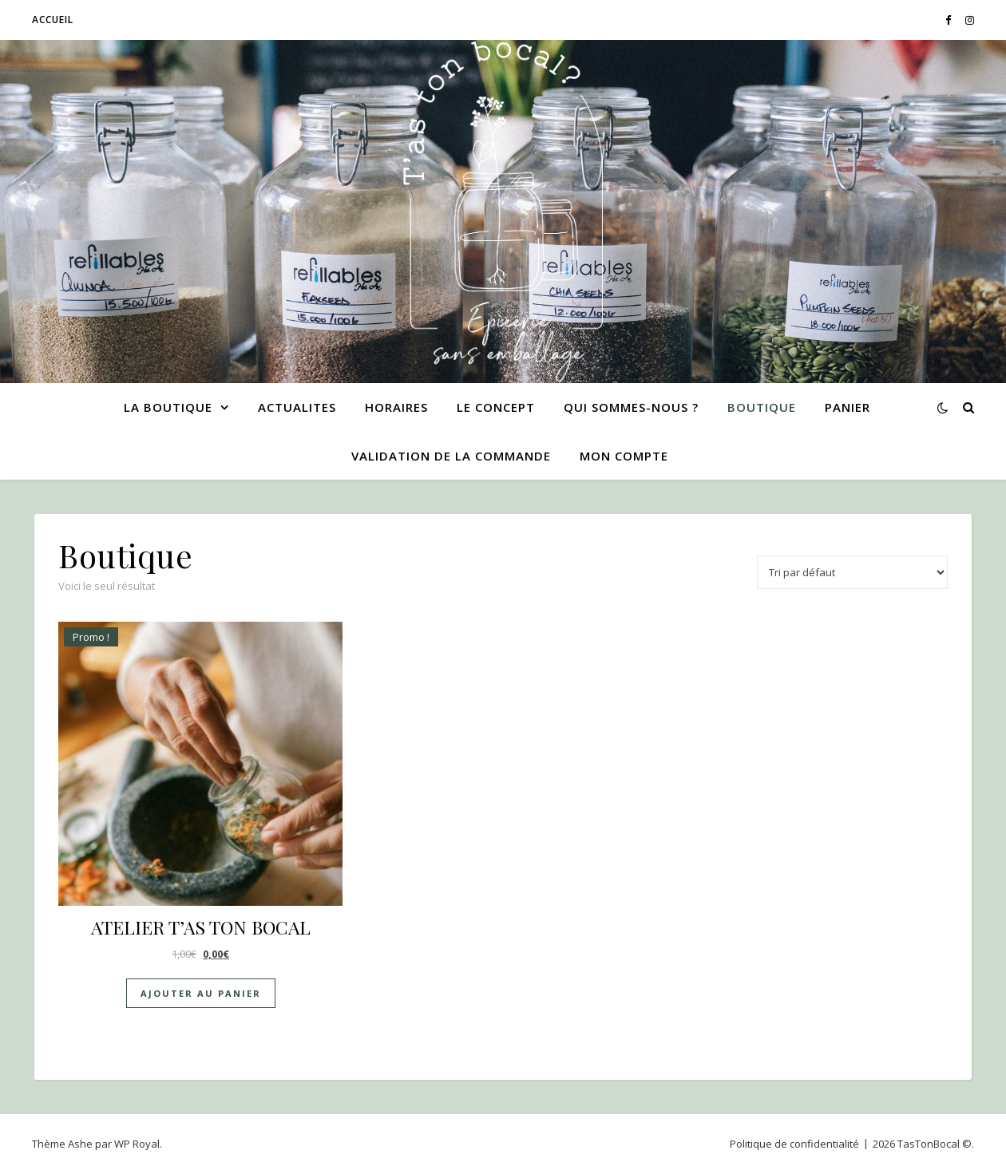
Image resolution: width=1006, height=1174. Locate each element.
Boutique (761, 407)
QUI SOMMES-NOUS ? (631, 407)
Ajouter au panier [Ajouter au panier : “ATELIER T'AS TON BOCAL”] (201, 993)
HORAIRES (396, 407)
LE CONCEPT (496, 407)
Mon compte (624, 456)
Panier (847, 407)
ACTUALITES (297, 407)
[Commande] (852, 572)
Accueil (52, 19)
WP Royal (137, 1143)
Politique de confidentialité (794, 1143)
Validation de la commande (451, 456)
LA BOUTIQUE (168, 407)
